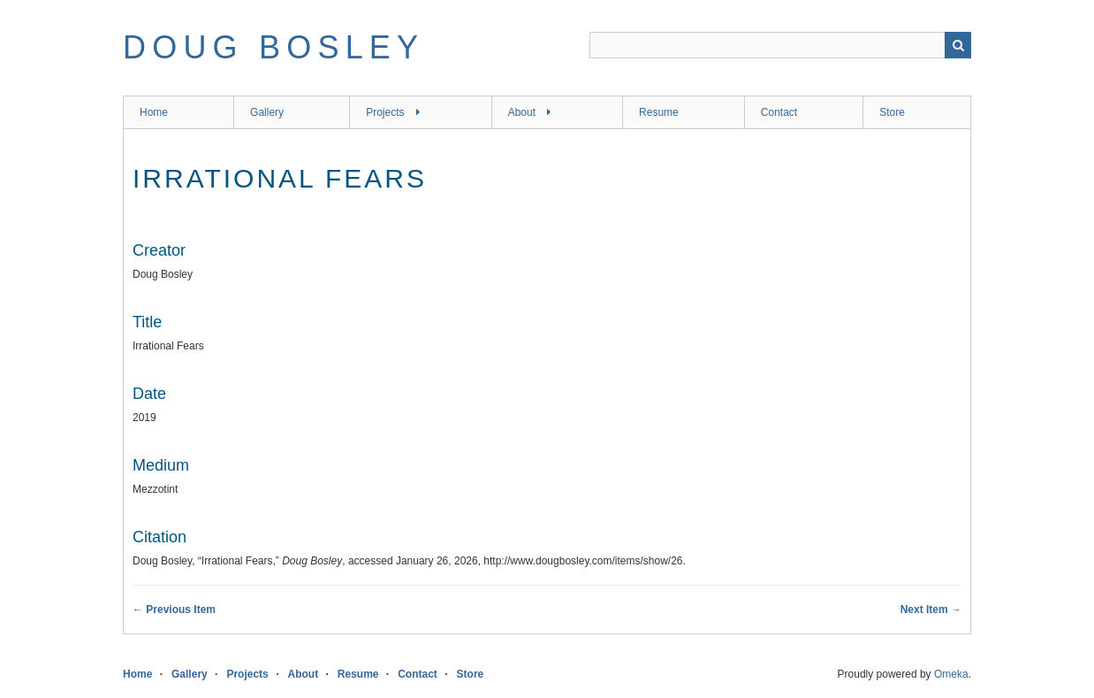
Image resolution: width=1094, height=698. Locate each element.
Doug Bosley (273, 47)
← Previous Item (174, 609)
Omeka (951, 674)
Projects (385, 112)
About (522, 112)
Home (154, 112)
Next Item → (930, 609)
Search (958, 45)
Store (892, 112)
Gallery (267, 112)
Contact (779, 112)
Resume (659, 112)
